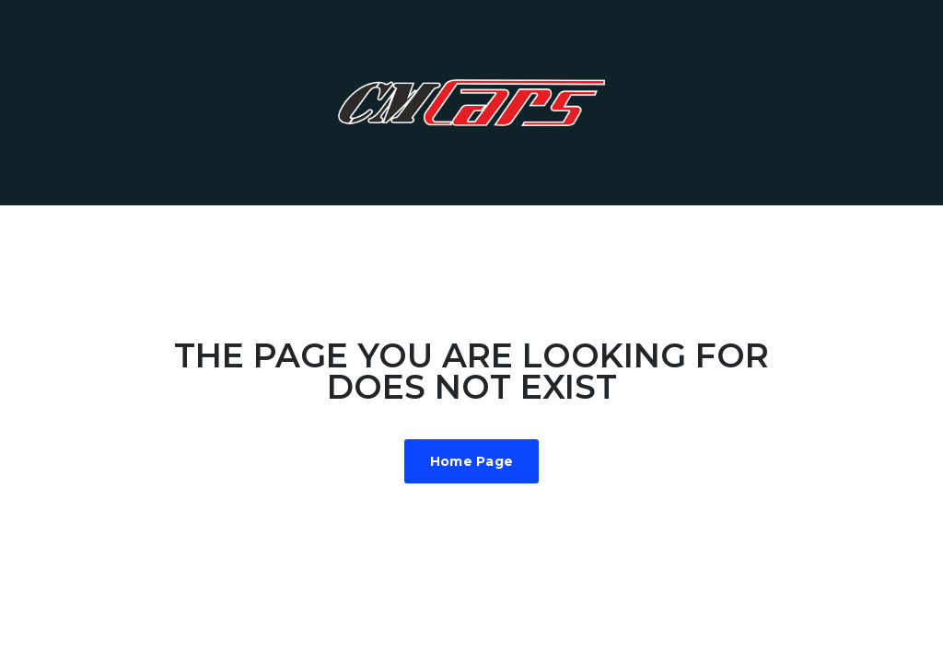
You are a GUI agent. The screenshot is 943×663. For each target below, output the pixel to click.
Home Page (472, 461)
